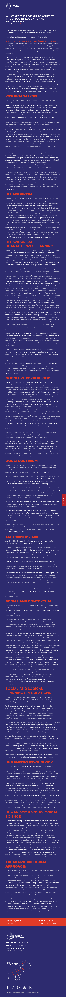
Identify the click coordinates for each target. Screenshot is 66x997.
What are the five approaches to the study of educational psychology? (32, 41)
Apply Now (64, 499)
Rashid (20, 24)
